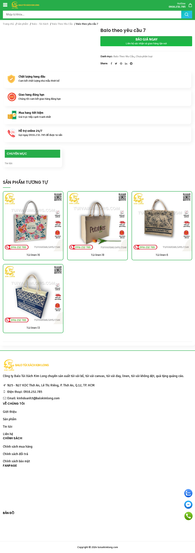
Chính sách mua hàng (17, 447)
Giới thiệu (10, 412)
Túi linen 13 (33, 328)
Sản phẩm (22, 23)
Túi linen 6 (162, 255)
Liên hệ (8, 434)
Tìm (186, 14)
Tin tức (9, 163)
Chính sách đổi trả (15, 454)
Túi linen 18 (97, 255)
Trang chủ (8, 23)
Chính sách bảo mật (16, 461)
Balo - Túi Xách (40, 23)
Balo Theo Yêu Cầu (62, 23)
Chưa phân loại (144, 56)
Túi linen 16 (33, 255)
